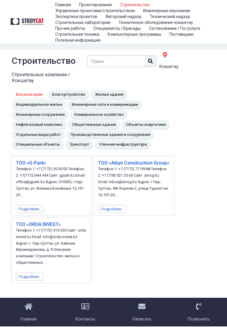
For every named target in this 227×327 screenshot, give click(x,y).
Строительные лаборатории (82, 22)
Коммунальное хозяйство (99, 114)
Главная (63, 4)
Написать (142, 319)
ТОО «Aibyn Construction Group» (133, 163)
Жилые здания (109, 94)
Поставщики (181, 34)
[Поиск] (150, 61)
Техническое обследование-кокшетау (156, 22)
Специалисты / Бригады (117, 28)
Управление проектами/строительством (95, 10)
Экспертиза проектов (76, 16)
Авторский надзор (124, 16)
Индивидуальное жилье (39, 104)
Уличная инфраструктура (123, 144)
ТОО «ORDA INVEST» (38, 224)
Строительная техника (77, 34)
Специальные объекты (38, 144)
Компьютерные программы (134, 34)
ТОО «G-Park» (31, 163)
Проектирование (95, 4)
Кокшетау (169, 66)
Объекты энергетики (146, 124)
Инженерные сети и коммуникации (105, 104)
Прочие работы (70, 28)
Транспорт (79, 144)
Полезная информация (77, 40)
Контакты (85, 319)
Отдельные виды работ (38, 134)
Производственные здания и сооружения (110, 134)
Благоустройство (68, 94)
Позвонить (198, 319)
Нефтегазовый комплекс (39, 124)
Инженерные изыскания (166, 10)
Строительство (135, 4)
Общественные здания (94, 124)
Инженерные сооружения (40, 114)
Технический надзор (170, 16)
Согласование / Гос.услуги (174, 28)
